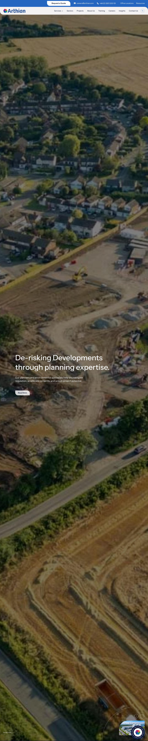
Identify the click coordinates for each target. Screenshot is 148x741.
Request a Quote (59, 3)
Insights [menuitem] (122, 11)
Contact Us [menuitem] (133, 11)
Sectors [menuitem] (70, 11)
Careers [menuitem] (112, 11)
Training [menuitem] (101, 11)
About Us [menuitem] (91, 11)
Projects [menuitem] (80, 11)
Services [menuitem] (58, 11)
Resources (140, 3)
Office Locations (126, 3)
